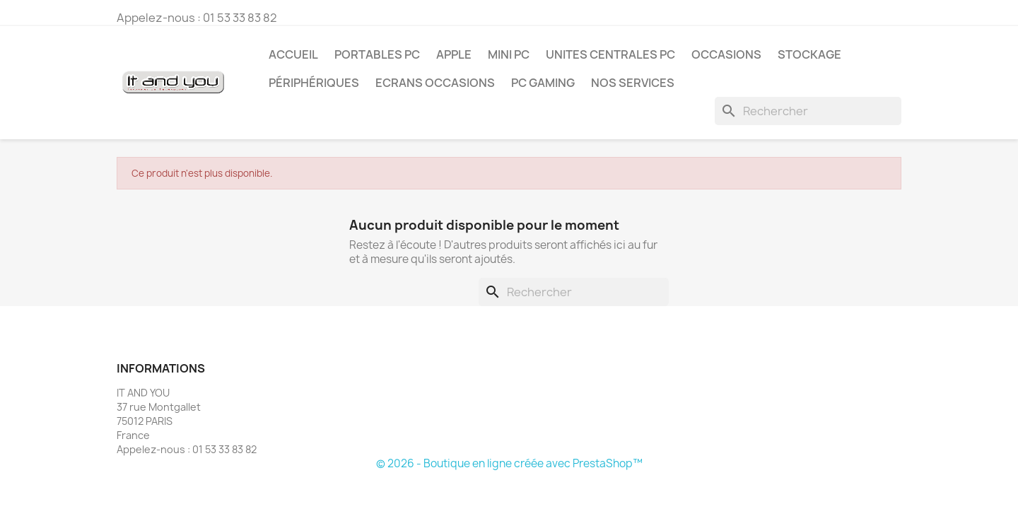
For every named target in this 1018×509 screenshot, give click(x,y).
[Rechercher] (808, 111)
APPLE (454, 54)
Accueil (293, 54)
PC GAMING (543, 82)
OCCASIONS (726, 54)
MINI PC (509, 54)
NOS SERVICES (632, 82)
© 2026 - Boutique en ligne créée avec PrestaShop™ (509, 463)
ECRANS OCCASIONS (435, 82)
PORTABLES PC (377, 54)
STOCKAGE (809, 54)
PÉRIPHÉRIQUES (314, 82)
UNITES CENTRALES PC (610, 54)
